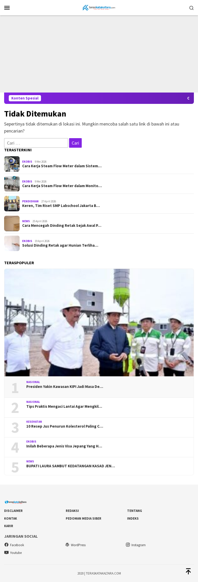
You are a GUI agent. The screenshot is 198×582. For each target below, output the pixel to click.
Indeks (133, 518)
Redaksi (72, 511)
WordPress (75, 545)
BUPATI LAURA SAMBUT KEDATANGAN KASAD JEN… (70, 466)
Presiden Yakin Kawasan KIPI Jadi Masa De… (64, 386)
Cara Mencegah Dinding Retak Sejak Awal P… (61, 225)
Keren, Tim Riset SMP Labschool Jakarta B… (61, 205)
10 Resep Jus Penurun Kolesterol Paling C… (64, 426)
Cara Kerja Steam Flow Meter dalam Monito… (62, 186)
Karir (8, 526)
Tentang (134, 511)
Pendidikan (30, 201)
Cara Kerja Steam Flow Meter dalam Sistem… (62, 166)
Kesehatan (34, 421)
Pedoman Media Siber (83, 518)
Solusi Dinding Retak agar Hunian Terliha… (60, 245)
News (26, 221)
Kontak (10, 518)
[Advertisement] (99, 54)
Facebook (14, 545)
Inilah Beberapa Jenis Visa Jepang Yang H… (64, 446)
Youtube (13, 553)
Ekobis (27, 161)
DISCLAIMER (13, 511)
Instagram (136, 545)
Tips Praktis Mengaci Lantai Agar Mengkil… (64, 406)
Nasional (33, 382)
